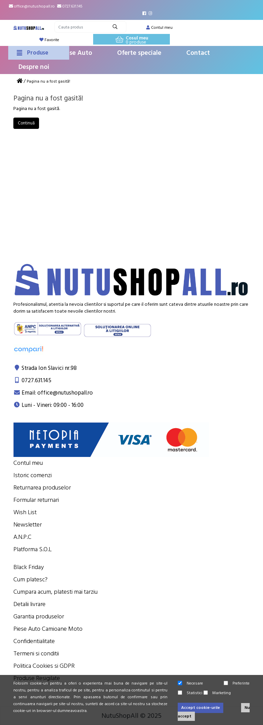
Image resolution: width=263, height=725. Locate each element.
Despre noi (33, 67)
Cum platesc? (30, 579)
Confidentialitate (34, 641)
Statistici (190, 693)
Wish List (25, 512)
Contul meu (28, 463)
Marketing (217, 693)
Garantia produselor (38, 616)
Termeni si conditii (36, 653)
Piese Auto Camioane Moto (48, 629)
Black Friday (28, 567)
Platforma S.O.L (32, 549)
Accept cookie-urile (200, 708)
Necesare (190, 683)
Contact (198, 53)
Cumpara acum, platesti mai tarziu (55, 592)
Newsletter (27, 524)
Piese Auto (76, 53)
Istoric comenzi (32, 475)
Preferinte (237, 683)
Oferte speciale (139, 53)
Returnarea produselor (42, 487)
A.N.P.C (22, 537)
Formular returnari (36, 500)
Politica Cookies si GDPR (44, 666)
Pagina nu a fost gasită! (48, 81)
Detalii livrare (29, 604)
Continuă (26, 123)
